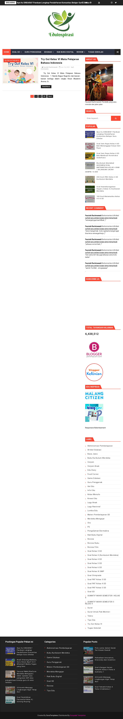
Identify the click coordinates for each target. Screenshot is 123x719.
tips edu (91, 620)
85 (44, 96)
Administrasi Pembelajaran (100, 446)
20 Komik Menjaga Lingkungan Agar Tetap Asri (27, 690)
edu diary (92, 470)
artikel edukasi (94, 450)
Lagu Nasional (94, 507)
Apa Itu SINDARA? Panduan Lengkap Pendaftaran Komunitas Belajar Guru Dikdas (53, 3)
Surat (90, 608)
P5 (89, 527)
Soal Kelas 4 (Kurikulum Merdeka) (103, 555)
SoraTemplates (52, 715)
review (91, 539)
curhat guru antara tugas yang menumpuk (101, 218)
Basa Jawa (93, 454)
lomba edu (93, 511)
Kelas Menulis (11, 58)
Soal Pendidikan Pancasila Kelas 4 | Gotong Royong (25, 699)
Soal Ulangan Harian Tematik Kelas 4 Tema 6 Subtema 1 (105, 670)
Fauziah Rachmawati (93, 215)
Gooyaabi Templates (78, 715)
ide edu (91, 486)
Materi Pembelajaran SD (99, 515)
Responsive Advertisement (95, 428)
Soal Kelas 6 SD (95, 567)
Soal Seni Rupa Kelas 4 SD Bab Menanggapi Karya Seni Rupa (109, 146)
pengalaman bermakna (98, 531)
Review (80, 52)
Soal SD (16, 52)
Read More (46, 86)
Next (50, 96)
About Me (28, 58)
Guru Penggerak (33, 52)
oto (89, 523)
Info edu (91, 490)
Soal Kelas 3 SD (95, 551)
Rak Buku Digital (65, 52)
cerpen (91, 462)
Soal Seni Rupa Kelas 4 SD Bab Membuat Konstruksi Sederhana (108, 155)
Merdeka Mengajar (96, 519)
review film (93, 547)
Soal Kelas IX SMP (96, 571)
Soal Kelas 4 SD (95, 559)
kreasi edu (92, 498)
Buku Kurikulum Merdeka (99, 458)
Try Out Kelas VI (95, 624)
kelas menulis (94, 494)
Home (6, 52)
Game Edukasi (94, 478)
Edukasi (48, 52)
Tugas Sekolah (95, 52)
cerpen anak (93, 466)
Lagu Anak (92, 503)
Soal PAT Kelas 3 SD (97, 579)
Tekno (90, 616)
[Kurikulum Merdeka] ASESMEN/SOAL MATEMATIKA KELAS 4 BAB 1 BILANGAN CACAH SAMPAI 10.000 (102, 167)
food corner (93, 474)
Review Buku (93, 543)
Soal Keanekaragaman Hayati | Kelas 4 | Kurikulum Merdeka (108, 189)
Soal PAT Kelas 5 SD (97, 588)
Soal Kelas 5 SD (95, 563)
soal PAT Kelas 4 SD (97, 584)
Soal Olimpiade (94, 575)
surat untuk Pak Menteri (99, 612)
